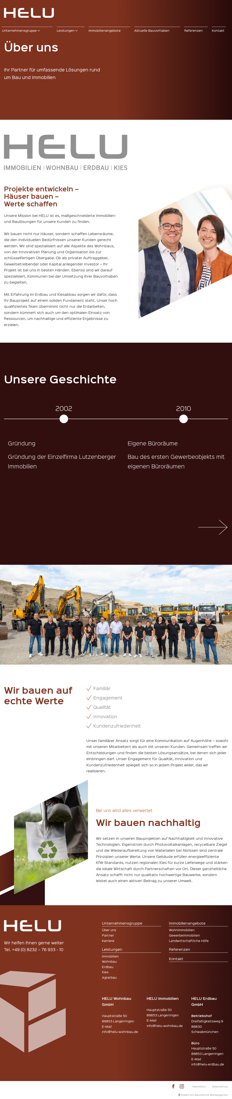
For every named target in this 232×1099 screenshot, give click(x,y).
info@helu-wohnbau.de (120, 1032)
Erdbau (107, 967)
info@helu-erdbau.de (207, 1064)
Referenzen (179, 949)
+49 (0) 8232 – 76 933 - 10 (37, 949)
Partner (108, 935)
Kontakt (176, 958)
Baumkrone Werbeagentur (211, 1094)
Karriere (108, 941)
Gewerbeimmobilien (184, 935)
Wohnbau (109, 961)
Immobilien (110, 956)
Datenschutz (220, 1086)
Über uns (109, 930)
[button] (27, 30)
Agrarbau (109, 977)
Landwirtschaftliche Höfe (189, 941)
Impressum (199, 1086)
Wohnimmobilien (181, 930)
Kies (105, 972)
